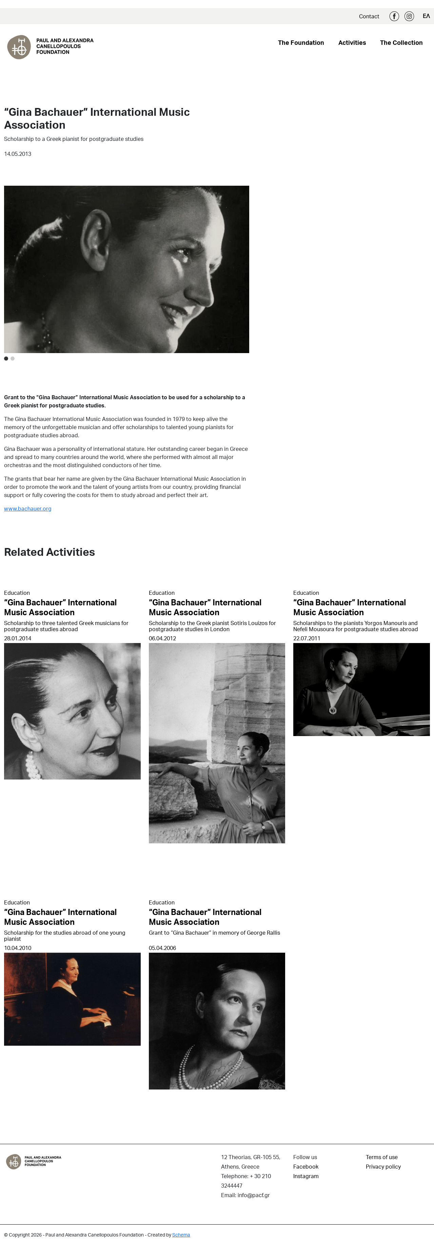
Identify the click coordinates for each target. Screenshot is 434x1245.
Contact (369, 16)
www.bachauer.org (28, 508)
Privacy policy (383, 1166)
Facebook (394, 16)
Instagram (409, 16)
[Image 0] (6, 358)
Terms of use (382, 1156)
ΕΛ (426, 15)
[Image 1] (13, 358)
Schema (181, 1235)
